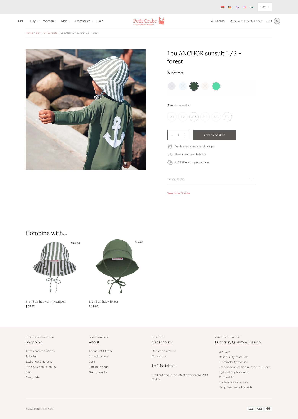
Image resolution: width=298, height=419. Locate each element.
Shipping (32, 356)
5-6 (216, 116)
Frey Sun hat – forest (103, 301)
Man (64, 21)
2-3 (194, 116)
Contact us (159, 356)
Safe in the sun (98, 366)
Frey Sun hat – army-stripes (45, 301)
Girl (20, 21)
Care (92, 361)
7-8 (227, 116)
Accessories (82, 21)
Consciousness (98, 356)
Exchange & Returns (39, 361)
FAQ (29, 372)
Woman (48, 21)
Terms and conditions (40, 351)
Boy (33, 21)
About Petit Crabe (101, 351)
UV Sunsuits (50, 32)
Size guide (32, 377)
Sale (100, 21)
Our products (98, 372)
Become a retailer (164, 351)
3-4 (205, 116)
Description (175, 179)
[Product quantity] (178, 135)
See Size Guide (178, 193)
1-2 (183, 116)
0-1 (172, 116)
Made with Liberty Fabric (246, 21)
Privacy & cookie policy (41, 366)
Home (29, 32)
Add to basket (214, 135)
